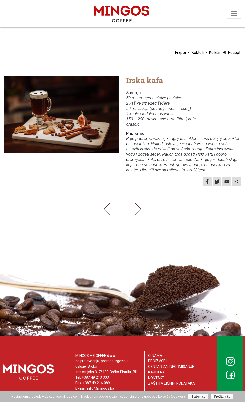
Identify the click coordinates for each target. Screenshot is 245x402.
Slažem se (198, 396)
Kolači (214, 52)
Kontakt (156, 378)
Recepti (231, 52)
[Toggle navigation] (234, 14)
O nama (155, 355)
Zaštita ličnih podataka (171, 383)
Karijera (156, 372)
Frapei (180, 52)
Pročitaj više (222, 396)
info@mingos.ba (100, 388)
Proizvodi (157, 361)
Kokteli (197, 52)
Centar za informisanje (171, 366)
